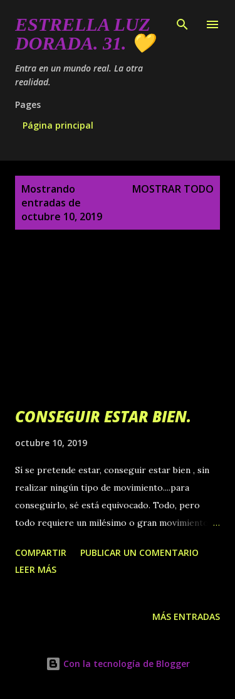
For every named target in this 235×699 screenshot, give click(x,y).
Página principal (58, 125)
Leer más (35, 569)
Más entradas (186, 616)
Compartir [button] (40, 552)
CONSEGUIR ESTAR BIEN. (103, 416)
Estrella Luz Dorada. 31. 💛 (84, 33)
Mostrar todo (173, 189)
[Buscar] (182, 22)
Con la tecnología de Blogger (118, 664)
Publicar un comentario (139, 552)
